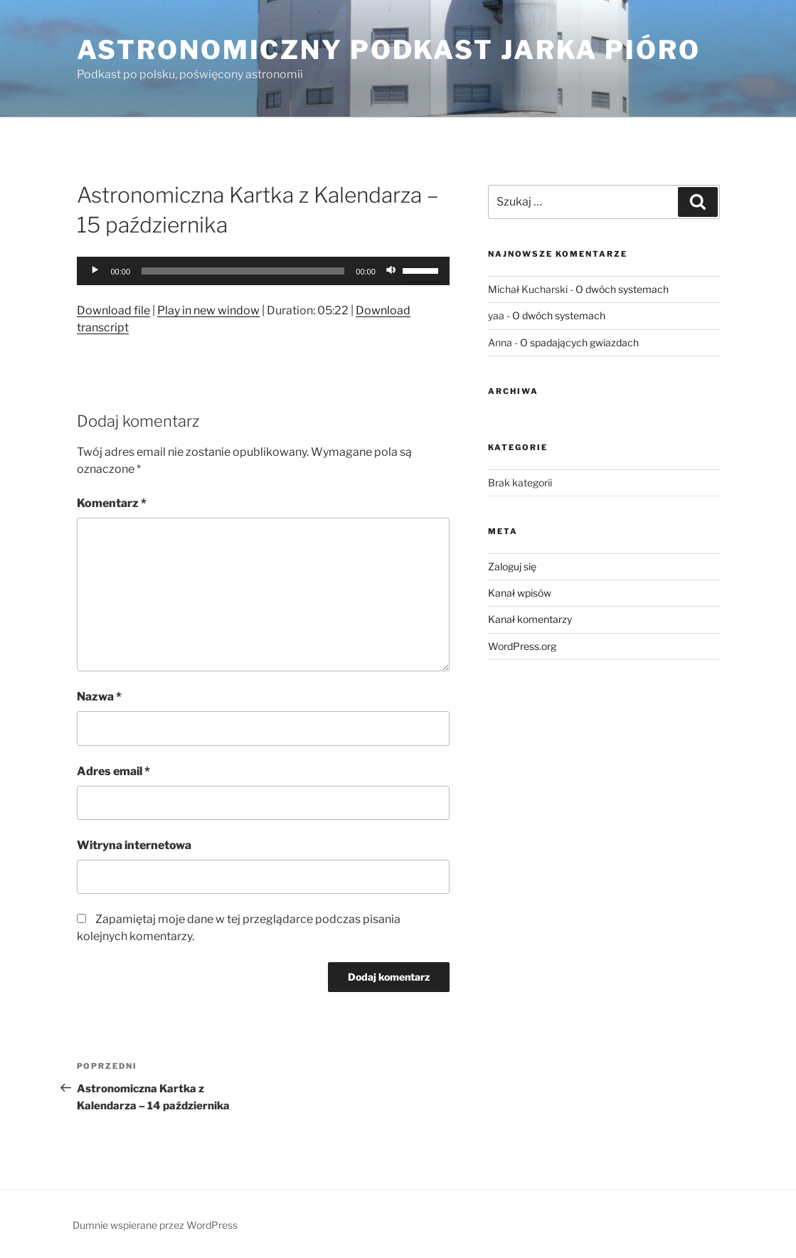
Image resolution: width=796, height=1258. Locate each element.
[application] (263, 271)
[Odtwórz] (95, 271)
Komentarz (112, 503)
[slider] (243, 270)
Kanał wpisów (519, 593)
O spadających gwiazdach (579, 342)
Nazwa (99, 696)
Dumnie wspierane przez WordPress (155, 1225)
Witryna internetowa (134, 845)
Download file (113, 310)
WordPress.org (522, 646)
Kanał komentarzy (530, 619)
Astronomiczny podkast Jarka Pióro (389, 49)
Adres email (113, 771)
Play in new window (208, 310)
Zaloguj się (512, 566)
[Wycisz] (391, 271)
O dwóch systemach (622, 289)
